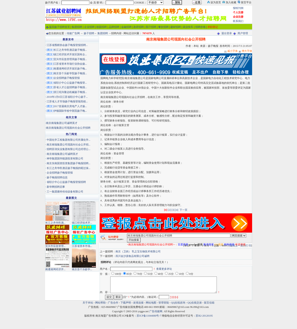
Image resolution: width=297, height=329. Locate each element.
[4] (176, 209)
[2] (169, 209)
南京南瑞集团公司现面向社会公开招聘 (68, 127)
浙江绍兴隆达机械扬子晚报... (70, 92)
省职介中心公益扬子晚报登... (70, 82)
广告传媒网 (155, 311)
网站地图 (151, 302)
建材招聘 (175, 27)
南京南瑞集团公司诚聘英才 (61, 123)
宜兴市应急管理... (55, 246)
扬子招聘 (89, 33)
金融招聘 (126, 27)
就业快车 (188, 27)
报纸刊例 (238, 8)
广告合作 (113, 302)
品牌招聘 (114, 27)
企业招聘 (89, 27)
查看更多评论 (164, 268)
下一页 (183, 209)
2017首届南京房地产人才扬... (70, 106)
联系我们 (238, 21)
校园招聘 (101, 27)
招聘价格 (200, 27)
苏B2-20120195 (204, 315)
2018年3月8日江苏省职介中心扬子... (67, 96)
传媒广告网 (73, 33)
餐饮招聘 (163, 27)
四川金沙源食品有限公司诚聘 (132, 256)
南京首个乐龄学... (82, 269)
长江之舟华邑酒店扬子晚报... (70, 49)
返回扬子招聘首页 (59, 27)
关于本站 (88, 302)
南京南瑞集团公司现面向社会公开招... (68, 144)
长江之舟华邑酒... (55, 222)
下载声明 (125, 302)
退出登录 (226, 33)
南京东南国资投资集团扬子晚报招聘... (68, 163)
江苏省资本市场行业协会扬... (70, 63)
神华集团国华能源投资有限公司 (65, 158)
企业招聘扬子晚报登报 (67, 77)
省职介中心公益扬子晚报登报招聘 (66, 182)
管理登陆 (163, 302)
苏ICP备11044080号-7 (149, 315)
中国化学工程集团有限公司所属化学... (68, 139)
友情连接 (138, 302)
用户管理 (243, 33)
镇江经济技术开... (82, 222)
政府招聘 (138, 27)
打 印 (248, 245)
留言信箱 (209, 302)
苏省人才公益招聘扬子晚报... (70, 87)
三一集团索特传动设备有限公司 (65, 191)
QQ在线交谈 (195, 302)
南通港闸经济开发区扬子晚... (70, 68)
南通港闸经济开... (55, 269)
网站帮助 (100, 302)
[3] (173, 209)
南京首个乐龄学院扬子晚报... (70, 73)
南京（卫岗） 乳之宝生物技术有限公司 (138, 251)
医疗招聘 (151, 27)
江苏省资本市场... (82, 246)
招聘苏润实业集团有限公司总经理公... (68, 149)
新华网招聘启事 (56, 186)
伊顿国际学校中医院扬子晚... (70, 110)
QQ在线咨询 (178, 302)
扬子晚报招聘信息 (57, 177)
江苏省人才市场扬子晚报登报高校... (67, 101)
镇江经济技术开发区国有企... (70, 54)
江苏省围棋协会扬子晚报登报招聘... (67, 45)
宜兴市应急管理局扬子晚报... (70, 59)
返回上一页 (236, 245)
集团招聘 (77, 27)
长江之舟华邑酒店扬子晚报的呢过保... (68, 168)
